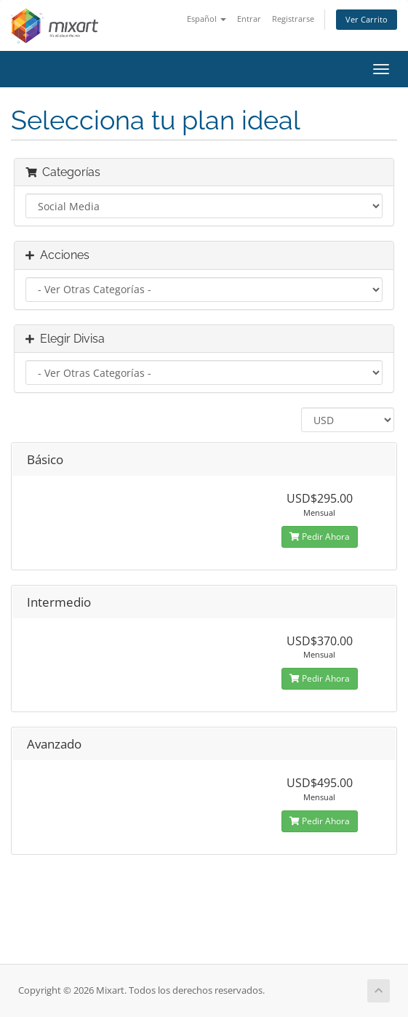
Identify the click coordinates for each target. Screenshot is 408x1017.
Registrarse (293, 18)
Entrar (249, 18)
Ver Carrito (366, 19)
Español (206, 18)
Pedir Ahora (319, 536)
